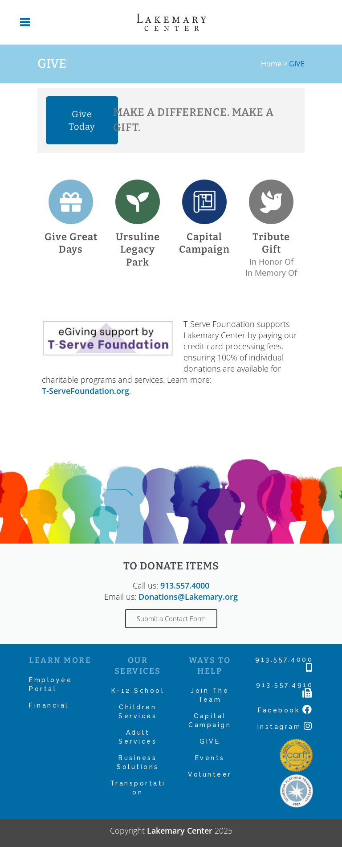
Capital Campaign (204, 243)
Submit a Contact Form (171, 618)
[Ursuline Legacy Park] (137, 202)
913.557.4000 (184, 585)
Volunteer (210, 774)
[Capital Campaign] (204, 202)
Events (210, 757)
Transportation (138, 788)
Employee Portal (50, 684)
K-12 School (138, 690)
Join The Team (210, 695)
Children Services (137, 712)
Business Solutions (138, 762)
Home (271, 64)
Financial (49, 705)
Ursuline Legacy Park (138, 249)
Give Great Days (71, 243)
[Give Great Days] (71, 202)
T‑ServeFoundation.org (85, 390)
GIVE (210, 741)
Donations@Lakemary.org (188, 596)
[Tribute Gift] (271, 202)
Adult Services (137, 737)
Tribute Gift (271, 243)
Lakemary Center (179, 830)
